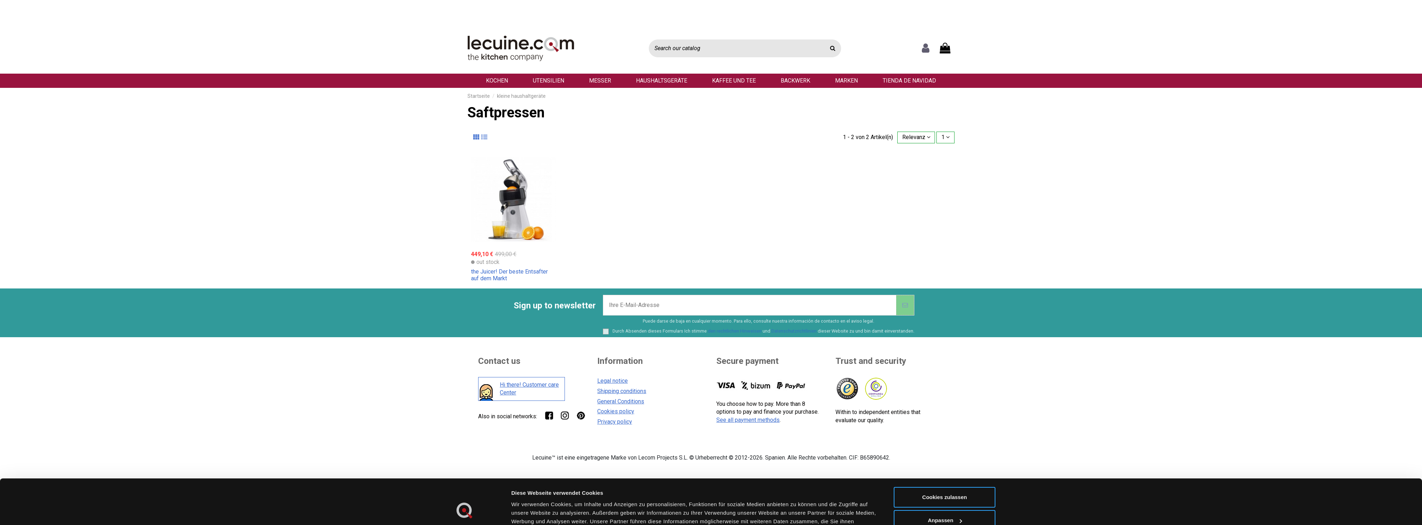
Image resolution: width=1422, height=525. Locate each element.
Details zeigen (529, 430)
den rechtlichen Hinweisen (734, 331)
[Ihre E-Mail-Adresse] (749, 305)
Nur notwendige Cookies (944, 424)
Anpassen (945, 401)
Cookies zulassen (944, 378)
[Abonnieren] (905, 305)
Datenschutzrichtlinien (794, 331)
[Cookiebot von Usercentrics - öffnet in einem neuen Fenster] (464, 430)
